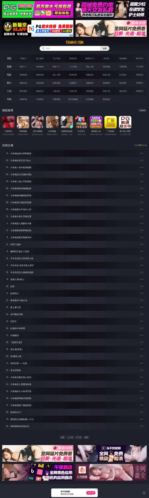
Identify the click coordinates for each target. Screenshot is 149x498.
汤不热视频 (73, 99)
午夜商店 (40, 99)
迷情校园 (89, 91)
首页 (62, 437)
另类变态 (139, 74)
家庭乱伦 (40, 91)
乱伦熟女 (123, 74)
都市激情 (23, 91)
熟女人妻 (89, 66)
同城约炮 (23, 99)
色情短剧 (106, 99)
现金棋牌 (123, 58)
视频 (9, 66)
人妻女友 (56, 91)
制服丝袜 (89, 74)
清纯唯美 (106, 83)
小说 (9, 91)
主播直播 (123, 66)
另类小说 (106, 91)
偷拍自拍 (40, 74)
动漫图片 (73, 83)
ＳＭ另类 (139, 66)
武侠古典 (73, 91)
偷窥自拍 (23, 83)
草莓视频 (56, 99)
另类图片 (139, 83)
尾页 (86, 437)
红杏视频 (89, 99)
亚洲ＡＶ (23, 66)
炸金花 (106, 58)
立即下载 (91, 493)
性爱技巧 (139, 91)
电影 (9, 74)
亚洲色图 (40, 83)
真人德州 (40, 58)
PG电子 (23, 58)
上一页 (70, 437)
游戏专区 (73, 58)
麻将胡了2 (89, 58)
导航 (9, 99)
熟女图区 (123, 83)
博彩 (9, 58)
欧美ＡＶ (56, 66)
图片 (9, 82)
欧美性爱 (73, 74)
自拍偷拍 (40, 66)
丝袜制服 (106, 66)
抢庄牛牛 (139, 58)
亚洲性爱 (23, 74)
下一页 (78, 437)
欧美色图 (56, 83)
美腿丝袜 (89, 83)
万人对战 (56, 58)
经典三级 (106, 74)
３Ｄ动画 (73, 66)
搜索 (105, 48)
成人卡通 (56, 74)
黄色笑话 (123, 91)
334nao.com (74, 42)
